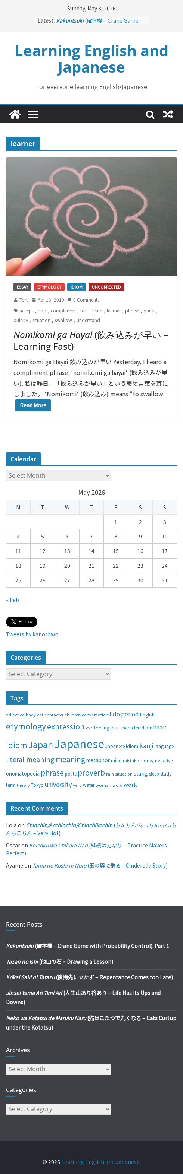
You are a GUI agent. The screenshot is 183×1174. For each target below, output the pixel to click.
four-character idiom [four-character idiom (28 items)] (131, 728)
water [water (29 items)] (88, 785)
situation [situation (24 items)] (124, 774)
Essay (22, 287)
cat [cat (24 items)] (40, 715)
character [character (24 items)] (53, 715)
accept (26, 310)
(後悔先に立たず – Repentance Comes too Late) (89, 977)
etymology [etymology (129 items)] (26, 726)
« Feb (12, 600)
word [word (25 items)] (117, 785)
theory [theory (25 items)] (23, 785)
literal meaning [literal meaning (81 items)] (30, 759)
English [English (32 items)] (147, 714)
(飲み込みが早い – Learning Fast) (90, 340)
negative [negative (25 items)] (164, 760)
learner (114, 310)
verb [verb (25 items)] (77, 785)
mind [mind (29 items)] (116, 760)
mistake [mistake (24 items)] (131, 760)
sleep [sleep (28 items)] (154, 774)
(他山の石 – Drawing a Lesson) (59, 961)
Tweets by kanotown (32, 634)
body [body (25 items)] (31, 715)
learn (97, 310)
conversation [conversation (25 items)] (95, 715)
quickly (20, 320)
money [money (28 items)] (147, 760)
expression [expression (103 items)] (66, 726)
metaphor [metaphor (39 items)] (98, 760)
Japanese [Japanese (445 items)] (79, 743)
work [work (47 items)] (130, 784)
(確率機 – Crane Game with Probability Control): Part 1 (87, 945)
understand (88, 320)
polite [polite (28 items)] (71, 774)
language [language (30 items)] (164, 746)
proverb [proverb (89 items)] (91, 772)
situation (41, 320)
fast (84, 310)
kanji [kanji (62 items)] (146, 745)
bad (42, 310)
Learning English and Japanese (91, 58)
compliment (63, 310)
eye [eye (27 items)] (89, 728)
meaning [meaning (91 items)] (70, 759)
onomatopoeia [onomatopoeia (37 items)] (23, 773)
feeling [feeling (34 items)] (101, 727)
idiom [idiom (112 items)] (16, 744)
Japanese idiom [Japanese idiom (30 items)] (121, 746)
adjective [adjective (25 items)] (15, 715)
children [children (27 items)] (73, 715)
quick (149, 310)
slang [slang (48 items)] (141, 773)
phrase (132, 310)
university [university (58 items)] (58, 784)
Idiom (77, 287)
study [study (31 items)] (165, 773)
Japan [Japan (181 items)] (40, 744)
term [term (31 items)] (11, 785)
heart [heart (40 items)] (160, 727)
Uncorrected (106, 287)
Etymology (49, 287)
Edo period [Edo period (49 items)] (124, 714)
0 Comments (83, 299)
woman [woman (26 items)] (103, 785)
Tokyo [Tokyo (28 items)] (37, 785)
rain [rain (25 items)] (110, 774)
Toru (24, 299)
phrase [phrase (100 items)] (52, 772)
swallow (63, 320)
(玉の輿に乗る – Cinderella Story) (100, 865)
